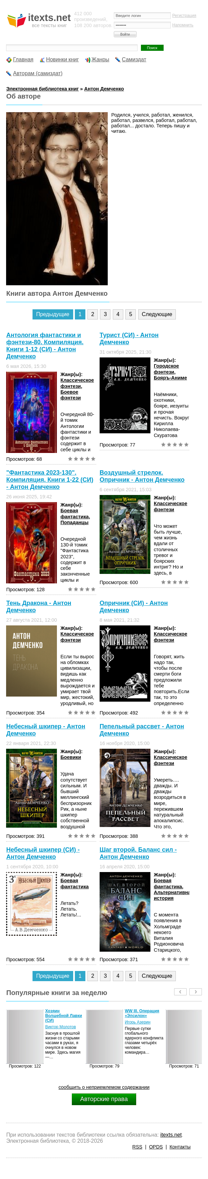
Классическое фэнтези (77, 383)
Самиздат (134, 59)
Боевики (70, 757)
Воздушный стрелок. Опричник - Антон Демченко (142, 476)
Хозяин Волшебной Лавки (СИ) (63, 1016)
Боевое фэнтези (70, 394)
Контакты (179, 1147)
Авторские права (104, 1099)
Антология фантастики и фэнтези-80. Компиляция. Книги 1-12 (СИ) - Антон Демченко (44, 346)
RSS (137, 1147)
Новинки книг (62, 59)
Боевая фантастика (74, 513)
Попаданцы (74, 522)
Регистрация (184, 15)
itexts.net (171, 1135)
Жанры (100, 59)
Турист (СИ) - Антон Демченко (129, 339)
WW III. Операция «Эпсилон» (142, 1013)
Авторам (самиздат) (37, 73)
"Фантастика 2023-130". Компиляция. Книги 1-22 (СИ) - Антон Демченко (49, 479)
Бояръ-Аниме (170, 377)
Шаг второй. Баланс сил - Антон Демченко (138, 853)
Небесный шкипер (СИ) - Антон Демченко (43, 853)
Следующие (157, 314)
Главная (23, 59)
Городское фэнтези (166, 368)
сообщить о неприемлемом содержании (104, 1087)
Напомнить (182, 25)
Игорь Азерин (137, 1022)
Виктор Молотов (60, 1027)
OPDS (156, 1147)
